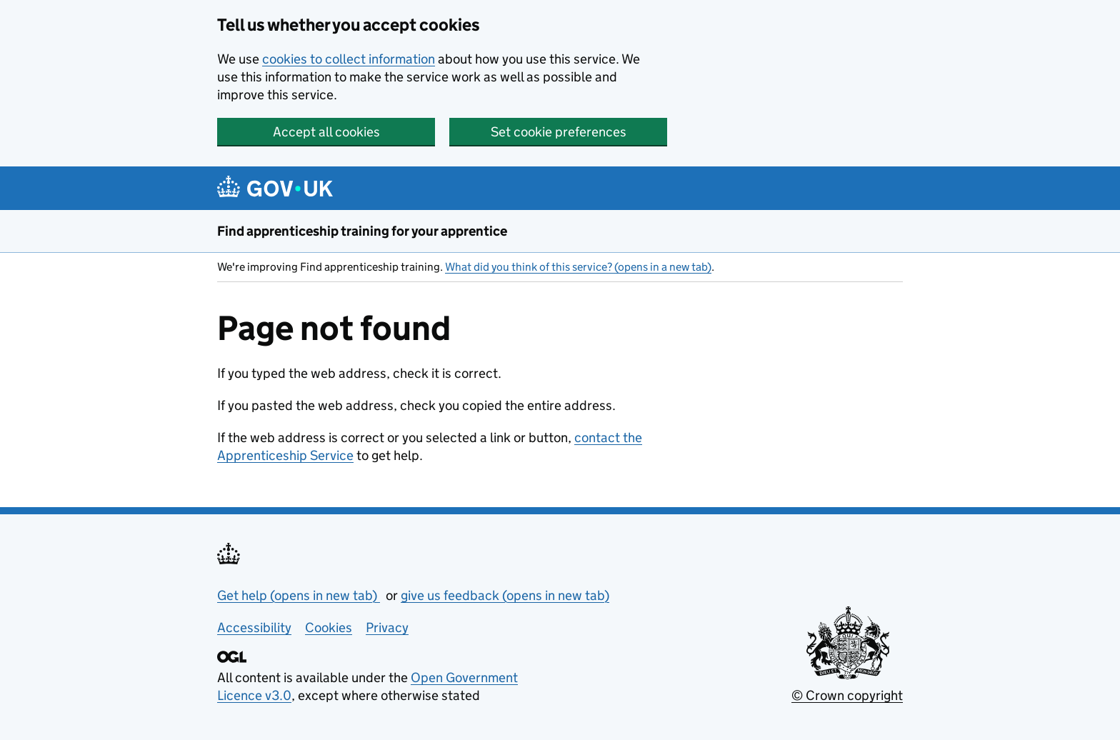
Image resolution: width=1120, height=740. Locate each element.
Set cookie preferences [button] (558, 132)
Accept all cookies (326, 132)
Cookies (328, 627)
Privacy (387, 627)
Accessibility (254, 627)
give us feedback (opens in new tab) (505, 595)
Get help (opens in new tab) (298, 595)
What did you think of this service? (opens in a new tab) (578, 267)
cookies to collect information (348, 59)
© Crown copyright (847, 695)
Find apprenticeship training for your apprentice (362, 231)
